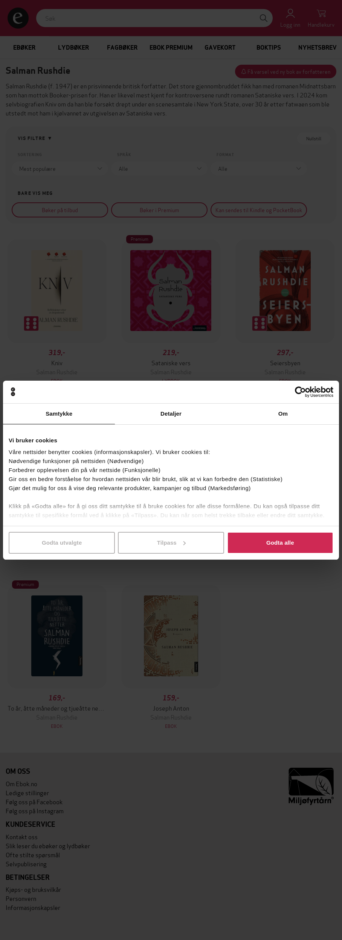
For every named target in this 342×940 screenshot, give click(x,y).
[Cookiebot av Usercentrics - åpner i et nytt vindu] (300, 392)
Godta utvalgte (62, 542)
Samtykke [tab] (59, 413)
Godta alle (280, 542)
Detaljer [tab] (171, 413)
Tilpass (171, 542)
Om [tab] (283, 413)
